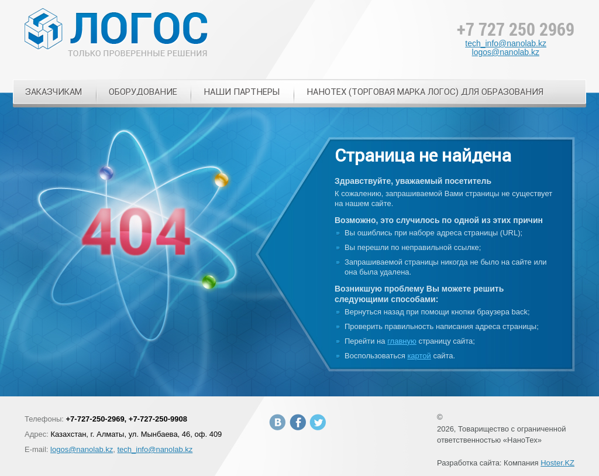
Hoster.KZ (557, 462)
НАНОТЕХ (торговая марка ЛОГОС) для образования (425, 91)
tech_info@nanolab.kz (505, 43)
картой (419, 355)
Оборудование (143, 91)
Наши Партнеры (242, 91)
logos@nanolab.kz (505, 52)
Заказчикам (53, 91)
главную (401, 341)
